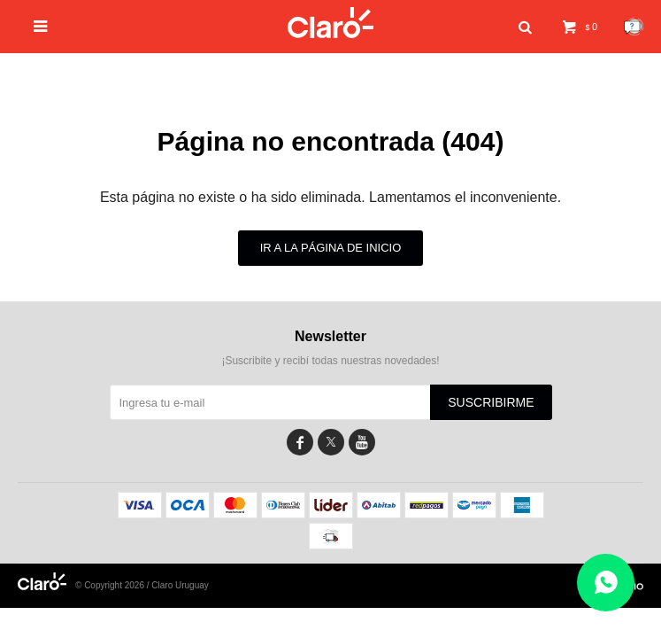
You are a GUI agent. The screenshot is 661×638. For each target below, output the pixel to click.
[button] (525, 27)
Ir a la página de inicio (331, 247)
